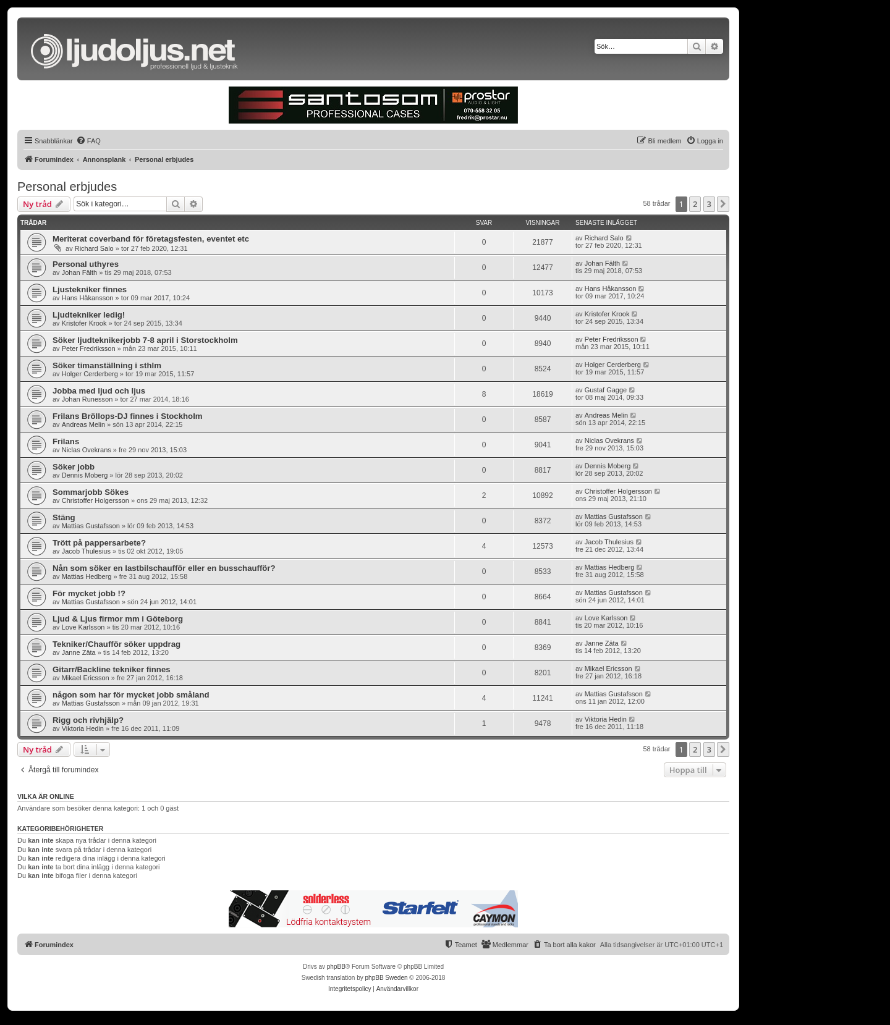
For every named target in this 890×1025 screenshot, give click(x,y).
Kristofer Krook (84, 323)
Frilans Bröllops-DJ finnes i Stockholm (128, 416)
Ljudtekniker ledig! (89, 314)
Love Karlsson (83, 627)
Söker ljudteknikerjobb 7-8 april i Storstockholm (145, 340)
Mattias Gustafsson (91, 525)
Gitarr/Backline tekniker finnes (112, 669)
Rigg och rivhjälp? (88, 720)
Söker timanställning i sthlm (107, 365)
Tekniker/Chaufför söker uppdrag (116, 644)
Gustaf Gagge (606, 390)
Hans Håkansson (88, 298)
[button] (723, 203)
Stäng (64, 517)
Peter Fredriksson (89, 348)
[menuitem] (88, 140)
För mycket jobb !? (89, 593)
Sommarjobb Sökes (91, 492)
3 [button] (709, 203)
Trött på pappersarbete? (99, 542)
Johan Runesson (87, 399)
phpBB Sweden (386, 977)
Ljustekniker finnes (90, 289)
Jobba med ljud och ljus (99, 390)
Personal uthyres (86, 264)
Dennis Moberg (85, 475)
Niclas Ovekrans (86, 449)
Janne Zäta (79, 652)
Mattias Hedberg (87, 576)
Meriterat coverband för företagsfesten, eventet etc (151, 238)
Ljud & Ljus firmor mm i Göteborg (118, 618)
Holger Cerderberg (90, 374)
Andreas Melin (83, 424)
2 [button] (695, 203)
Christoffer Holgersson (95, 500)
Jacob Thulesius (86, 551)
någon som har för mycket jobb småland (131, 694)
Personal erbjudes (67, 186)
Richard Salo (94, 248)
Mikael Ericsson (85, 677)
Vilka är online (45, 796)
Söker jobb (74, 466)
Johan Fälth (79, 272)
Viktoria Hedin (83, 728)
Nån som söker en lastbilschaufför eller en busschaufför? (164, 568)
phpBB (336, 966)
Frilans (66, 441)
